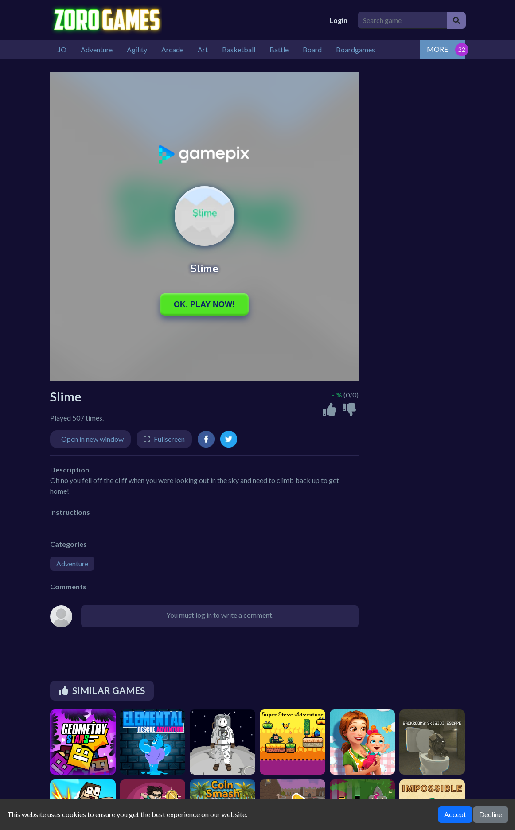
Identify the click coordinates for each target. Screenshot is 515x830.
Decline (490, 814)
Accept (455, 814)
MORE (437, 49)
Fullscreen (169, 439)
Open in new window (92, 439)
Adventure (72, 563)
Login (338, 20)
